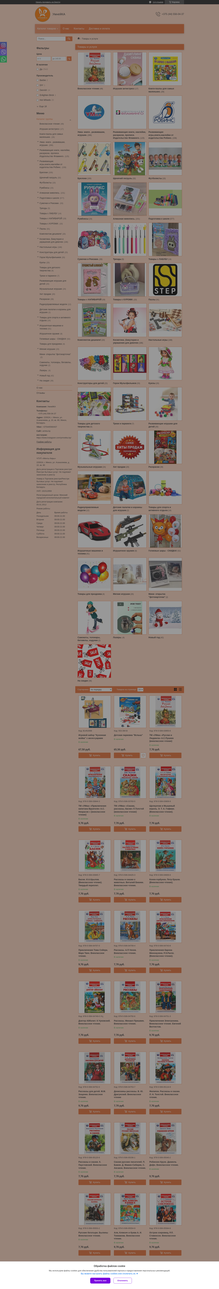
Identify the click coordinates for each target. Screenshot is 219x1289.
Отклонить (122, 1280)
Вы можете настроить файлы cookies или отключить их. (108, 1273)
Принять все (100, 1280)
